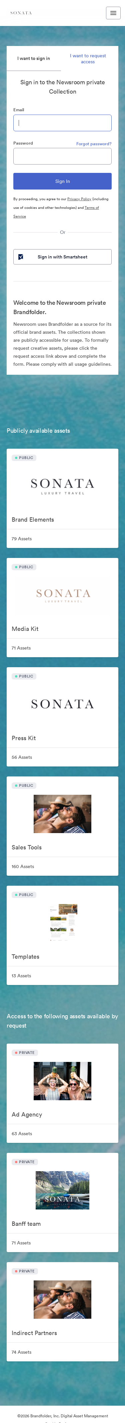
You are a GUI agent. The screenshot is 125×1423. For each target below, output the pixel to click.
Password (23, 143)
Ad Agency (27, 1114)
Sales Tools (27, 847)
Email (18, 110)
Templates (25, 956)
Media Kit (25, 629)
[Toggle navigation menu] (113, 13)
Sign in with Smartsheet (52, 256)
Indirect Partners (34, 1333)
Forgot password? (94, 144)
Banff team (26, 1223)
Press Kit (24, 738)
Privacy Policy (79, 199)
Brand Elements (33, 519)
